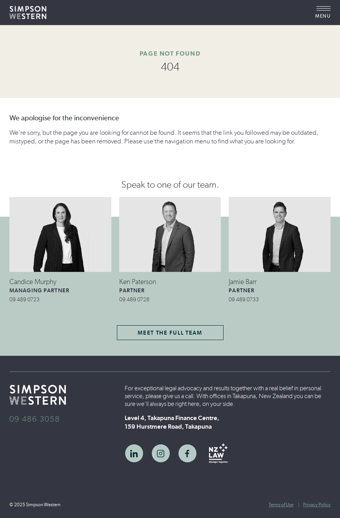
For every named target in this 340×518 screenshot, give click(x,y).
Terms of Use (281, 504)
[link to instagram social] (160, 453)
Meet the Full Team (170, 333)
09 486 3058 (34, 419)
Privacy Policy (317, 504)
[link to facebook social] (187, 453)
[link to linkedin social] (134, 453)
